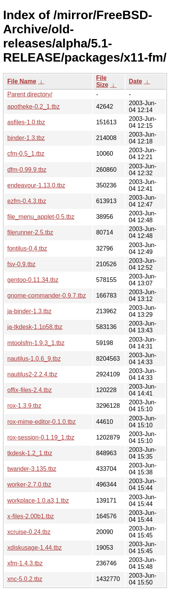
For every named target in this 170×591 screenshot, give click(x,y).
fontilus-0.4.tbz (27, 248)
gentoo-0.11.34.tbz (32, 280)
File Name (21, 81)
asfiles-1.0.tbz (26, 122)
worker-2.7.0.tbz (29, 484)
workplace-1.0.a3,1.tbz (38, 500)
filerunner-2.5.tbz (30, 232)
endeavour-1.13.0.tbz (36, 185)
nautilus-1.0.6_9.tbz (34, 358)
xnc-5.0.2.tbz (24, 579)
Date (135, 81)
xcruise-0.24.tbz (29, 532)
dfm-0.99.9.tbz (26, 169)
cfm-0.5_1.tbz (25, 153)
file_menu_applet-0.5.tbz (40, 216)
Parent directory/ (29, 94)
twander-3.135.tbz (31, 469)
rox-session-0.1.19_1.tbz (40, 437)
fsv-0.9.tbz (21, 264)
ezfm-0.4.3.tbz (26, 201)
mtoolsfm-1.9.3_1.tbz (35, 343)
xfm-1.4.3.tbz (24, 563)
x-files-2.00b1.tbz (30, 516)
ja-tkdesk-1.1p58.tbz (34, 327)
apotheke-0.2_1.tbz (33, 106)
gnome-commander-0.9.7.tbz (46, 295)
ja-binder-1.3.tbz (29, 311)
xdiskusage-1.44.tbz (34, 547)
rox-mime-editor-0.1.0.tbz (41, 421)
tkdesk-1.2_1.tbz (29, 453)
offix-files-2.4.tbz (29, 390)
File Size (102, 81)
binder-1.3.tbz (26, 138)
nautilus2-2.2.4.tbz (32, 374)
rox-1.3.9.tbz (24, 405)
